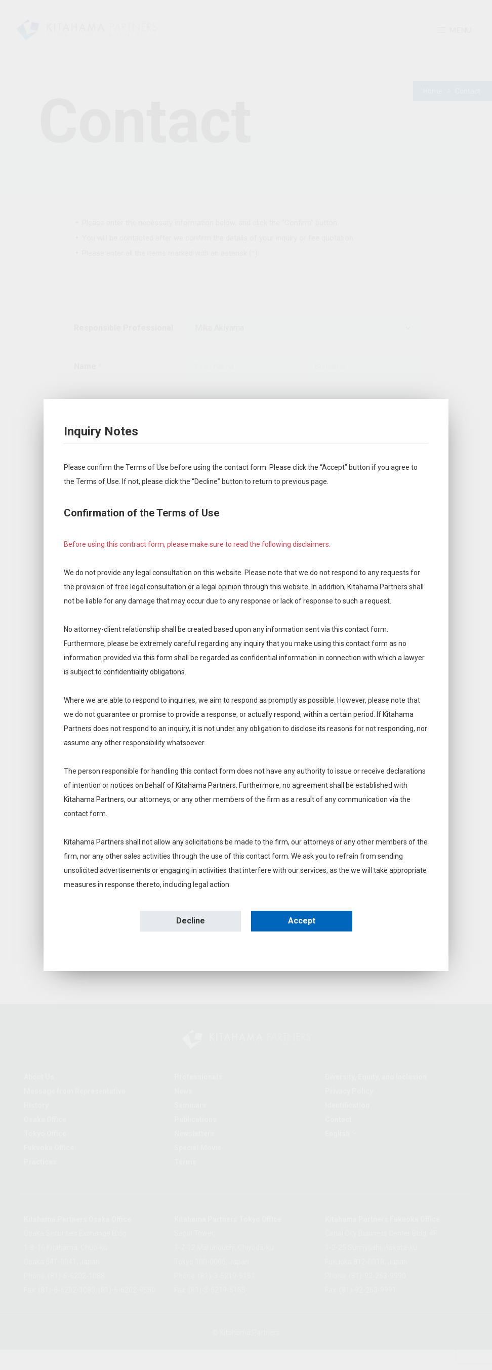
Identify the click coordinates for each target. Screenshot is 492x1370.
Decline (190, 920)
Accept (301, 920)
